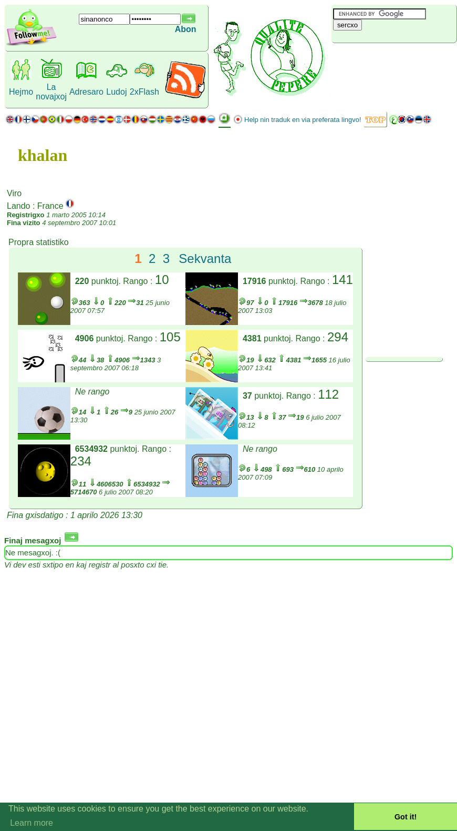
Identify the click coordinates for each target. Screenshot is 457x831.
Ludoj (116, 91)
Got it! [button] (405, 817)
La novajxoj (51, 92)
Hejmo (21, 91)
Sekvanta (205, 258)
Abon (185, 29)
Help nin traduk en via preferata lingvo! (302, 120)
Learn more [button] (31, 822)
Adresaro (86, 91)
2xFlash (144, 91)
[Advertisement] (394, 60)
